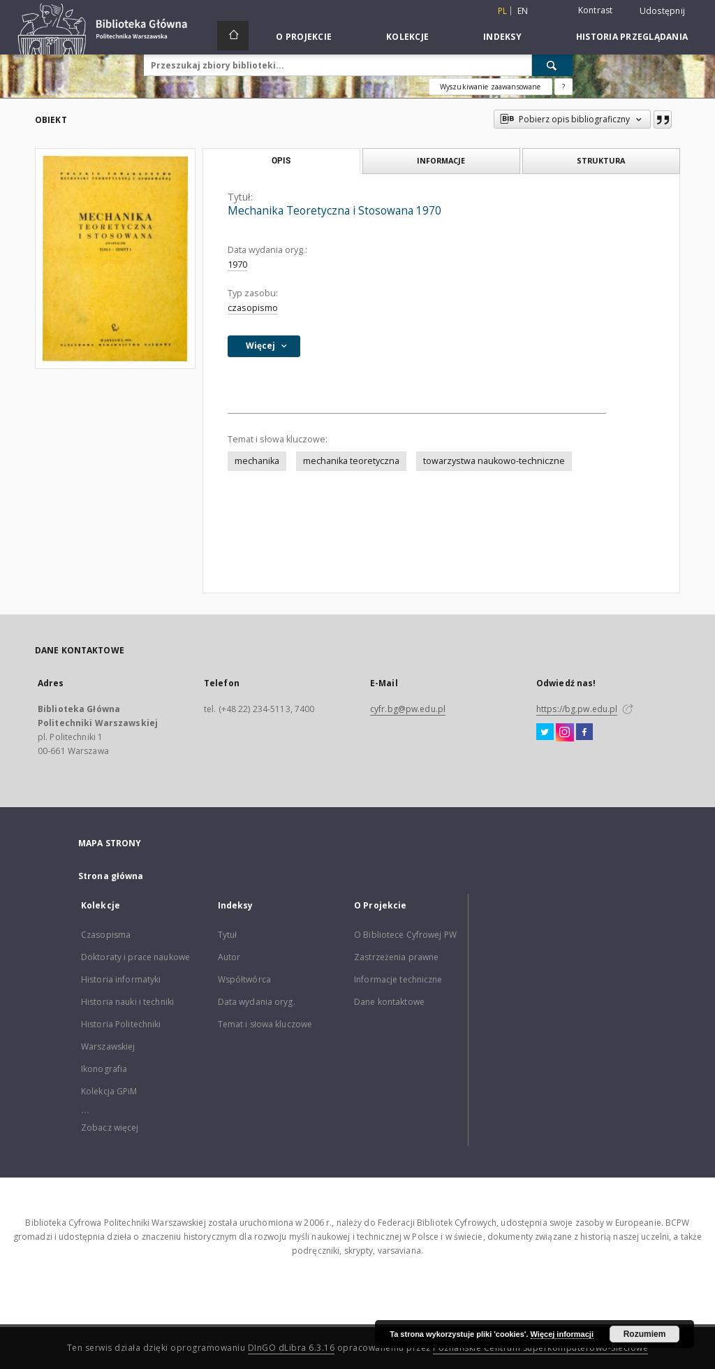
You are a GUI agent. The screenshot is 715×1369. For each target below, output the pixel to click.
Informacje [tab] (441, 160)
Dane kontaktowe (389, 1002)
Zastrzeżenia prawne (396, 957)
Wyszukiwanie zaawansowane (490, 87)
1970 (237, 264)
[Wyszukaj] (552, 65)
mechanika (257, 461)
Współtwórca (244, 979)
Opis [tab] (281, 161)
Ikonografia (104, 1069)
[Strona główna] (233, 35)
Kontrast (595, 10)
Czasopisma (106, 935)
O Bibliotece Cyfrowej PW (405, 935)
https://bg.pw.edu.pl (576, 709)
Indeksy (502, 37)
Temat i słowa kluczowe (265, 1024)
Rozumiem (645, 1334)
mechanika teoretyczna (351, 461)
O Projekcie (304, 37)
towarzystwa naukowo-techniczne (494, 461)
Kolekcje (407, 37)
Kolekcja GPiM (109, 1091)
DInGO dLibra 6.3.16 (291, 1348)
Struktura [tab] (601, 160)
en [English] (523, 10)
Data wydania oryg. (256, 1002)
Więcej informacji (562, 1334)
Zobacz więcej (110, 1127)
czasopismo (253, 308)
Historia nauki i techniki (127, 1002)
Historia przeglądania (632, 37)
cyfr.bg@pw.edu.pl (407, 709)
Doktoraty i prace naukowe (135, 957)
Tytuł (227, 935)
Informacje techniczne (398, 979)
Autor (229, 957)
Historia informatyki (121, 979)
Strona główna (111, 876)
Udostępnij (663, 11)
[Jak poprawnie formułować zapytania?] (563, 86)
